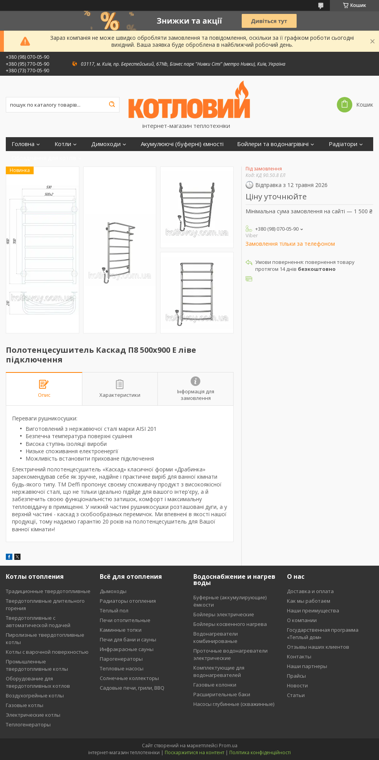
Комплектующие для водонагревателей (218, 671)
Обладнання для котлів (44, 158)
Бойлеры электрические (223, 614)
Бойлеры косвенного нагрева (230, 624)
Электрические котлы (33, 714)
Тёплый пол (114, 610)
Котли (63, 144)
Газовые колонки (214, 684)
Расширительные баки (221, 694)
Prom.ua (228, 745)
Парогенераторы (121, 658)
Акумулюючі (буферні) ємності (182, 144)
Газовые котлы (24, 705)
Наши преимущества (313, 610)
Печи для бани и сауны (128, 639)
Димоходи (106, 144)
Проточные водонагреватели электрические (230, 654)
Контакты (299, 656)
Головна (23, 144)
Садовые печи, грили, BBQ (132, 687)
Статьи (296, 695)
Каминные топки (121, 629)
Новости (297, 685)
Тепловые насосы (121, 668)
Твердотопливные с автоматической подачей (38, 621)
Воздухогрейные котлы (35, 695)
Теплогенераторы (28, 724)
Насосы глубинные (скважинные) (233, 703)
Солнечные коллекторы (129, 678)
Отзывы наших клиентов (318, 646)
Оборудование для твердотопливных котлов (38, 682)
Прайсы (296, 675)
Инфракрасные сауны (127, 649)
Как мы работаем (308, 600)
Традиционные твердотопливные (48, 591)
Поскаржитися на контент (194, 752)
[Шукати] (112, 104)
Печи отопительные (125, 620)
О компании (302, 620)
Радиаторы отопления (128, 600)
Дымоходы (113, 591)
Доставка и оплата (310, 591)
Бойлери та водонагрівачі (273, 144)
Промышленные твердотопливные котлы (37, 665)
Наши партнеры (307, 666)
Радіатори (343, 144)
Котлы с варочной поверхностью (47, 651)
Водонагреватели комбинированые (215, 637)
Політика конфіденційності (260, 752)
